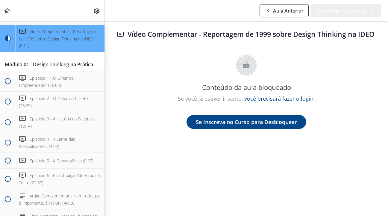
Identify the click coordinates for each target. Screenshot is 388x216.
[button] (7, 10)
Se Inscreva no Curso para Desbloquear (246, 122)
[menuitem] (97, 10)
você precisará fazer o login (278, 98)
